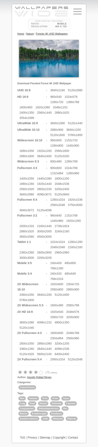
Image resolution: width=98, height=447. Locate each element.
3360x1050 (26, 294)
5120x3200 (61, 156)
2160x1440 (44, 226)
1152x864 (56, 173)
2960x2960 (61, 252)
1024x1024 (57, 242)
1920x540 (56, 311)
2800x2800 (44, 252)
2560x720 (56, 317)
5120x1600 (57, 135)
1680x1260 (26, 183)
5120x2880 (75, 90)
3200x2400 (61, 189)
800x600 (56, 168)
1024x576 (71, 96)
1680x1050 (26, 151)
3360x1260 (26, 348)
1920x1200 (44, 151)
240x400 (56, 263)
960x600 (56, 140)
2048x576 (72, 311)
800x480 (56, 161)
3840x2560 (26, 236)
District (43, 403)
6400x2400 (61, 354)
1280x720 (56, 102)
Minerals (71, 418)
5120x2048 (75, 359)
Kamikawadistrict (29, 418)
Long (22, 403)
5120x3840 (61, 194)
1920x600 (56, 284)
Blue (22, 398)
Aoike (45, 418)
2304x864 (56, 338)
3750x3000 (75, 205)
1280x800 (56, 145)
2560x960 (72, 338)
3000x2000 (44, 231)
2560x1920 (26, 189)
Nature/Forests (27, 387)
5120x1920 (26, 354)
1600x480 (56, 305)
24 (51, 63)
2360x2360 (26, 252)
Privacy (32, 437)
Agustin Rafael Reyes (39, 377)
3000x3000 (26, 257)
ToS (22, 437)
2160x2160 (75, 247)
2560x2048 (57, 205)
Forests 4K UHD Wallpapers (52, 33)
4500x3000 (44, 236)
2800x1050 (26, 343)
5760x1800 (75, 135)
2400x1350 (26, 112)
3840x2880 (26, 194)
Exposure (70, 403)
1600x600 (56, 333)
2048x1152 (60, 107)
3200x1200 (61, 343)
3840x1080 (57, 123)
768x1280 (56, 268)
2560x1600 (61, 151)
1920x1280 (73, 220)
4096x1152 (44, 322)
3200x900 (72, 317)
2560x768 (72, 305)
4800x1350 (61, 322)
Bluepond (57, 418)
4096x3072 (44, 194)
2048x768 (72, 333)
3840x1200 (73, 129)
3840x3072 (26, 210)
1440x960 (56, 220)
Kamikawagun (39, 413)
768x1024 (56, 279)
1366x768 (72, 102)
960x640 (56, 215)
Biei (65, 408)
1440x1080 (44, 178)
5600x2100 (44, 354)
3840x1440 (44, 348)
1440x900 (72, 145)
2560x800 (56, 289)
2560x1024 (57, 359)
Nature (30, 33)
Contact (73, 437)
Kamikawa (56, 413)
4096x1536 (61, 348)
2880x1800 (26, 156)
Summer (33, 398)
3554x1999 (26, 118)
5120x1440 (75, 123)
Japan (66, 398)
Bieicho (23, 413)
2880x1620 (61, 112)
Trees (45, 398)
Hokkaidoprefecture (48, 408)
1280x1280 (75, 242)
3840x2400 (44, 156)
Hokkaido (56, 403)
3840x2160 (57, 90)
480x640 (70, 273)
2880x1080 (44, 343)
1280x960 (72, 173)
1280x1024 (57, 199)
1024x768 (71, 168)
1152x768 (71, 215)
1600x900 (26, 107)
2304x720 (72, 284)
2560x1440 (44, 112)
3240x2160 (61, 231)
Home (20, 33)
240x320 (56, 273)
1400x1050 (26, 178)
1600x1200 (61, 178)
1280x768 (71, 161)
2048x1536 (61, 183)
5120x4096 (44, 210)
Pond (32, 403)
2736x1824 (61, 226)
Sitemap (44, 437)
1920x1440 (44, 183)
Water (55, 398)
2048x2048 (57, 247)
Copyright (59, 437)
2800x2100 (44, 189)
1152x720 (71, 140)
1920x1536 (75, 199)
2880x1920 (26, 231)
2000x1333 (26, 226)
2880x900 (56, 129)
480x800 (70, 263)
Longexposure (27, 408)
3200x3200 (44, 257)
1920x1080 (42, 107)
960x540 (56, 96)
